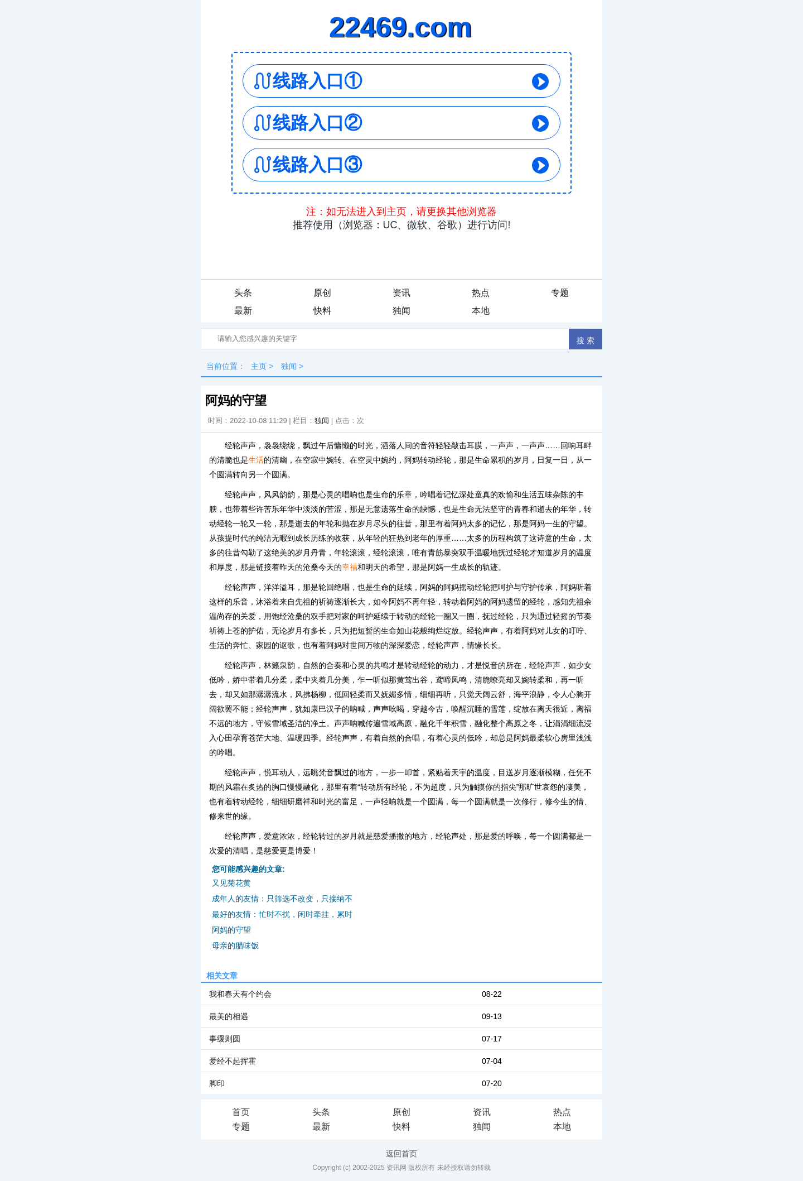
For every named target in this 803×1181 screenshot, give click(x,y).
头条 (243, 292)
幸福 (349, 567)
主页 (259, 366)
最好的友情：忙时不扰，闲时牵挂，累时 (282, 914)
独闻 (401, 310)
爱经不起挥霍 (232, 1061)
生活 (256, 459)
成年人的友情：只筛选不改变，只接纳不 (282, 898)
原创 (322, 292)
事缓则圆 (224, 1038)
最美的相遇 (228, 1016)
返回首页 (401, 1153)
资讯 (401, 292)
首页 (241, 1112)
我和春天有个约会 (240, 994)
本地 (481, 310)
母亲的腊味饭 (235, 945)
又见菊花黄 (231, 882)
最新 (243, 310)
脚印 (217, 1083)
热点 (481, 292)
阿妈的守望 (231, 929)
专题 (560, 292)
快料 (322, 310)
